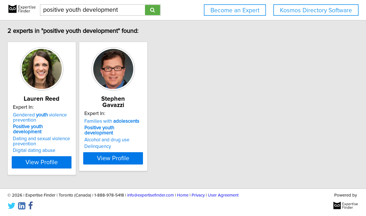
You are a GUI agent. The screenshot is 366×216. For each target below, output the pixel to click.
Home (182, 195)
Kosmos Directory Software (316, 10)
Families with (130, 115)
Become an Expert (234, 10)
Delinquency (116, 135)
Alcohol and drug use (125, 128)
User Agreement (223, 195)
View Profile (53, 157)
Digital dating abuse (38, 145)
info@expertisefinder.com (150, 195)
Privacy (198, 195)
